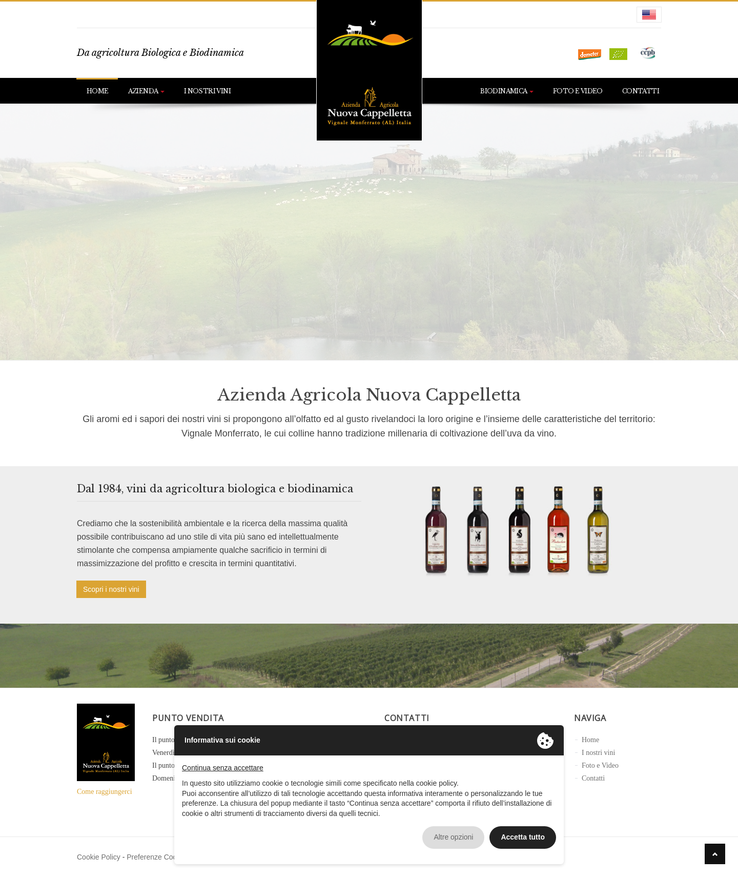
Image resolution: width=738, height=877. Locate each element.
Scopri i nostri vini (111, 589)
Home (98, 91)
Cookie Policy (98, 857)
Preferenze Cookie (156, 857)
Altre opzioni (453, 837)
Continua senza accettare (222, 768)
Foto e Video (578, 91)
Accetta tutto (523, 837)
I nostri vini (207, 91)
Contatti (640, 91)
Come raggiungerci (104, 791)
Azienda (146, 91)
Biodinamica (507, 91)
